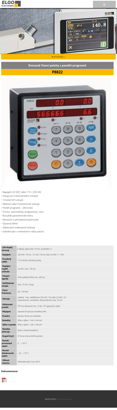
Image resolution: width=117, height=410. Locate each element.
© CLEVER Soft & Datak (64, 399)
